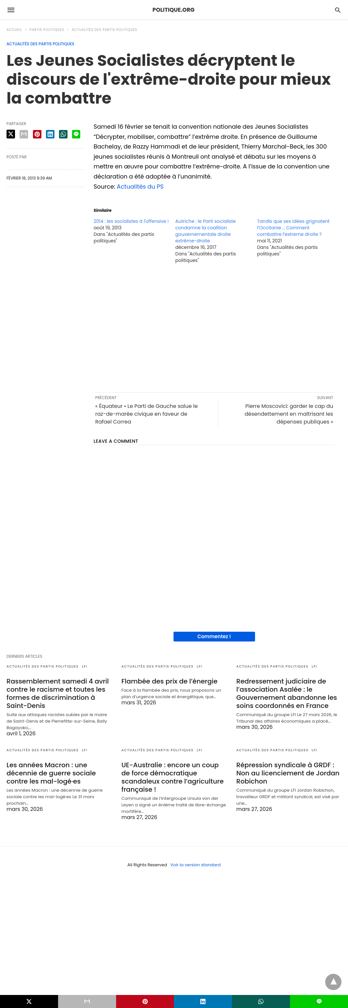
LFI (84, 666)
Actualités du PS (140, 186)
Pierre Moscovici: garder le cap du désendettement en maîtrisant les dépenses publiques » (289, 413)
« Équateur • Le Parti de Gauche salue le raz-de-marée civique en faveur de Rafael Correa (146, 413)
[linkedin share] (50, 134)
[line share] (76, 134)
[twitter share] (11, 134)
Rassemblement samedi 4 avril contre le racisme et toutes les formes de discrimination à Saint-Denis (58, 693)
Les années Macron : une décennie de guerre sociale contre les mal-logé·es (51, 773)
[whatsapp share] (63, 134)
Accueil (14, 29)
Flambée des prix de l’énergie (169, 681)
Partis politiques (47, 29)
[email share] (24, 134)
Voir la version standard (195, 865)
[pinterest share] (37, 134)
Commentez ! (214, 636)
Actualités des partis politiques (104, 29)
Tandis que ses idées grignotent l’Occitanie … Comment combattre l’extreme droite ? (293, 228)
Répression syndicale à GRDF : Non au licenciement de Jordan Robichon (288, 773)
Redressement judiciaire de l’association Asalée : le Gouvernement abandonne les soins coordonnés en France (286, 693)
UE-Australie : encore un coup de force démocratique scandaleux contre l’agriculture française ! (172, 777)
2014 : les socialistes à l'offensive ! (131, 221)
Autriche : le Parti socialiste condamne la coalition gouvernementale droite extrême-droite (205, 231)
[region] (214, 327)
